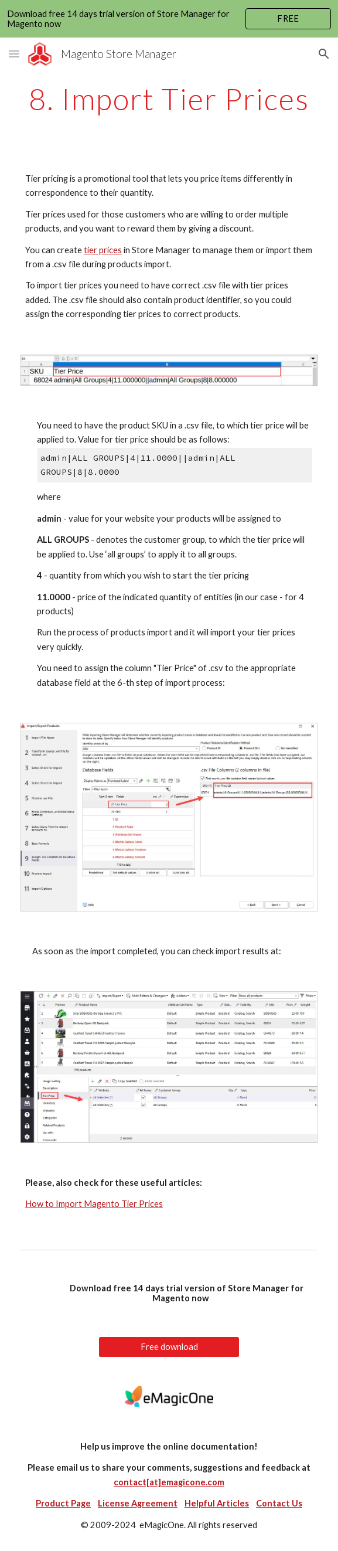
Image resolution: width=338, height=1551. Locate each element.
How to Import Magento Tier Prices (94, 1204)
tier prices (103, 250)
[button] (14, 54)
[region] (169, 19)
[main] (169, 99)
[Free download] (168, 1347)
